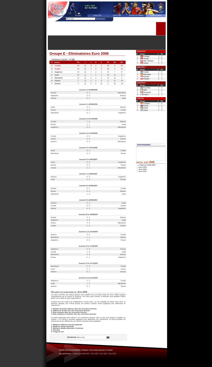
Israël (57, 75)
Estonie (57, 81)
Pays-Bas (145, 88)
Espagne (145, 103)
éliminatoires (155, 15)
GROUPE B (141, 51)
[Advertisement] (106, 42)
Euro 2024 (98, 15)
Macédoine (59, 78)
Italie (143, 90)
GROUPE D (141, 83)
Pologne (144, 79)
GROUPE (140, 98)
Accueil (78, 15)
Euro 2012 (143, 171)
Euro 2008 (117, 15)
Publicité (84, 350)
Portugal (144, 56)
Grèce (144, 110)
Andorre (58, 83)
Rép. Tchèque (146, 61)
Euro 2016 (143, 169)
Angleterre (58, 72)
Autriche (144, 76)
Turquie (144, 58)
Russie (144, 106)
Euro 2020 (143, 167)
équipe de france (136, 15)
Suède (144, 108)
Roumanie (145, 92)
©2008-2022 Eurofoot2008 (69, 350)
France (144, 94)
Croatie (144, 72)
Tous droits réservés (97, 350)
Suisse (144, 63)
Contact (109, 350)
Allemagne (145, 74)
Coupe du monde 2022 (147, 165)
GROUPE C (141, 67)
